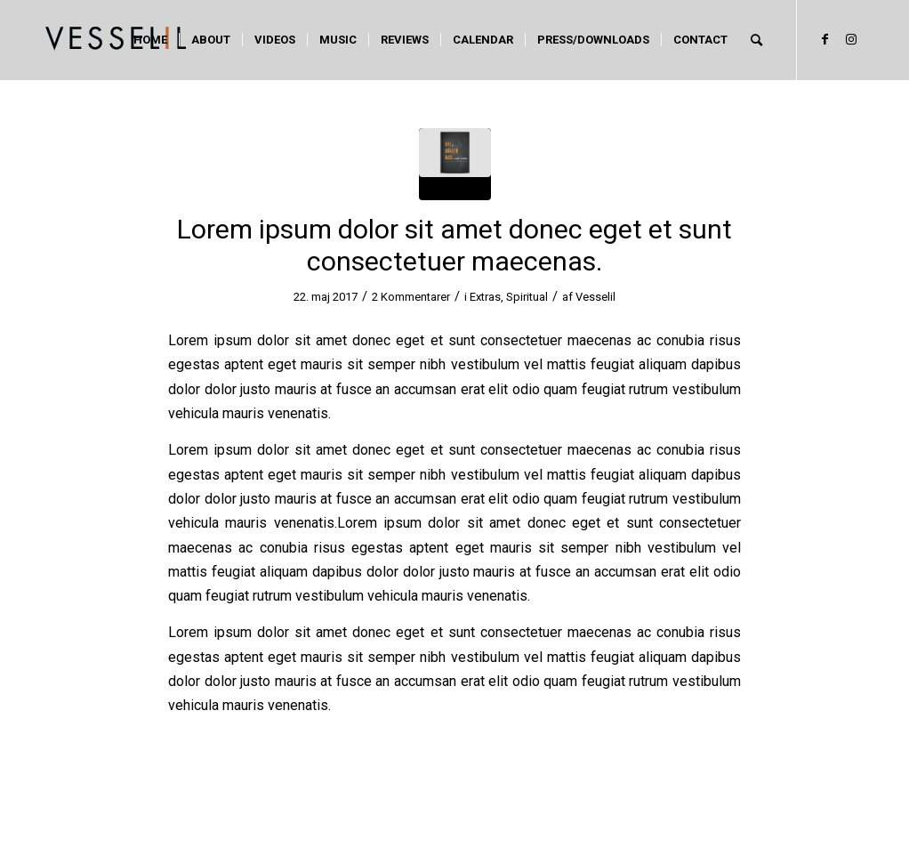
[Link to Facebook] (824, 39)
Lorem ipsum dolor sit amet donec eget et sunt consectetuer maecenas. (454, 245)
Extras (485, 296)
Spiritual (527, 296)
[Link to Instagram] (851, 39)
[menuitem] (150, 40)
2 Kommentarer (411, 296)
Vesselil (595, 296)
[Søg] (756, 40)
